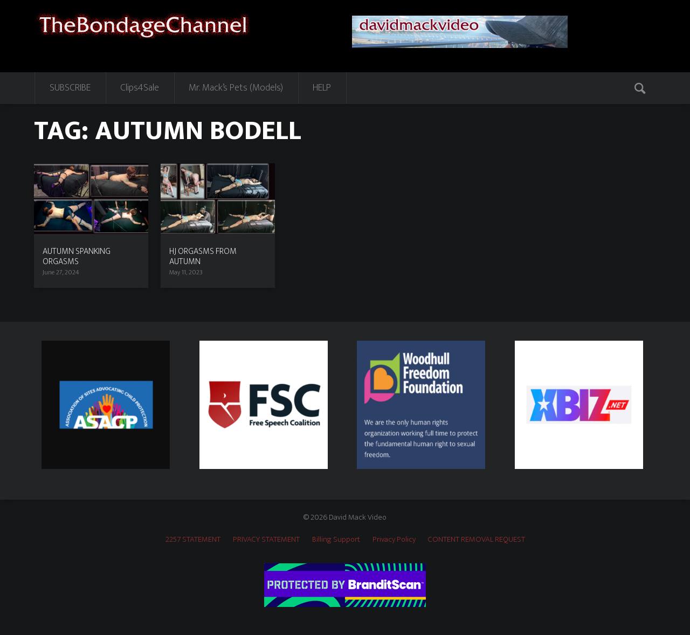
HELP (322, 88)
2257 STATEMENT (192, 539)
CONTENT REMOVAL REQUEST (476, 539)
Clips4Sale (139, 88)
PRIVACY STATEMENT (266, 539)
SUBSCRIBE (70, 88)
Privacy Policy (394, 539)
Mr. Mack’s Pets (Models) (236, 88)
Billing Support (336, 539)
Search (641, 87)
